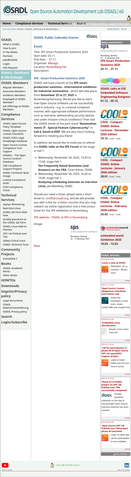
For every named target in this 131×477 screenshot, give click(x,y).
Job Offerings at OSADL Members (16, 108)
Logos (6, 63)
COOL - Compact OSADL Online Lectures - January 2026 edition (114, 164)
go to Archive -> (121, 454)
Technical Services (8, 197)
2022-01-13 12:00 (108, 378)
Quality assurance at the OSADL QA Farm (14, 221)
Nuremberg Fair (56, 67)
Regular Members (13, 87)
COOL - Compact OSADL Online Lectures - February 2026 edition (114, 202)
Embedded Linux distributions (111, 324)
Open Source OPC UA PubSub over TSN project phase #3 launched (115, 428)
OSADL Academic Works (12, 270)
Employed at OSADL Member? (14, 100)
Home (71, 23)
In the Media (10, 52)
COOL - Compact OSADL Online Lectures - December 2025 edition (114, 126)
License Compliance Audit (14, 181)
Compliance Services (10, 116)
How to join (9, 48)
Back (37, 246)
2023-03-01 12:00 (108, 319)
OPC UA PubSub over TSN (15, 235)
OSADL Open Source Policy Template (14, 125)
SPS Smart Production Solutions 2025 (115, 61)
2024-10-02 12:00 (108, 259)
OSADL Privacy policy (15, 311)
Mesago (53, 63)
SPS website (41, 217)
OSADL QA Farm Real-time (15, 213)
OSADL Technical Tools (16, 244)
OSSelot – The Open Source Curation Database (14, 158)
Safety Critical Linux (14, 240)
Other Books (10, 275)
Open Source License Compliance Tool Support (15, 148)
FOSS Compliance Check (13, 188)
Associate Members (14, 91)
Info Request (10, 67)
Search (6, 316)
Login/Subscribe (119, 23)
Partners (8, 56)
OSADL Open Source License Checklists (14, 132)
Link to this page (123, 470)
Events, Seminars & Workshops (41, 29)
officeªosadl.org (56, 198)
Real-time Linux (12, 208)
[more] (127, 280)
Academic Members (14, 95)
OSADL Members (14, 82)
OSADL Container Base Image (16, 174)
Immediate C (10, 258)
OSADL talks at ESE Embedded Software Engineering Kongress (115, 91)
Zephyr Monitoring (13, 204)
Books (6, 263)
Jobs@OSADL (10, 59)
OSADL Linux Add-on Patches (15, 228)
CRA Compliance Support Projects (12, 167)
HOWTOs (8, 280)
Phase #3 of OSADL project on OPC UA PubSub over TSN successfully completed (114, 386)
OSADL (6, 39)
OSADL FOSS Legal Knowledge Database (15, 139)
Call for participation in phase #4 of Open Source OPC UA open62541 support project (115, 352)
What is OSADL (11, 44)
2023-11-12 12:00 (108, 285)
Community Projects (10, 251)
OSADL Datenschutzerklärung (15, 306)
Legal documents (13, 300)
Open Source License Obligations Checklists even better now (114, 291)
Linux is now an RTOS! (113, 262)
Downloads (10, 285)
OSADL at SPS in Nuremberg (69, 217)
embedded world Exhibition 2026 (114, 236)
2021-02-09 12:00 (108, 422)
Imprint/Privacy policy (92, 23)
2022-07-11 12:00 (108, 344)
